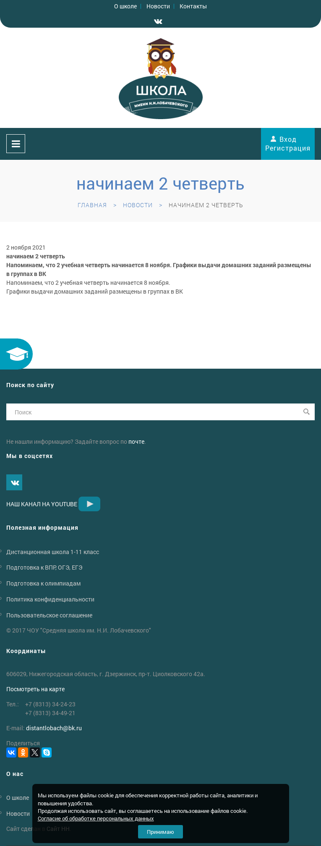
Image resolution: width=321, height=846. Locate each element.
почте (136, 441)
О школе (125, 6)
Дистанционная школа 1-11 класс (52, 551)
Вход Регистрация (288, 143)
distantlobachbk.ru (54, 728)
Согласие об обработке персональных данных (96, 818)
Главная (92, 205)
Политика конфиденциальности (50, 599)
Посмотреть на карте (35, 689)
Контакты (193, 6)
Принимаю (160, 831)
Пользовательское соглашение (49, 615)
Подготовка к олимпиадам (43, 583)
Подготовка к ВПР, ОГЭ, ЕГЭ (44, 567)
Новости (158, 6)
